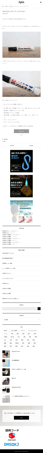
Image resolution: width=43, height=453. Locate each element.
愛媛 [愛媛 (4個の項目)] (5, 343)
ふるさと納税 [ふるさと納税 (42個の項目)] (14, 330)
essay (21, 417)
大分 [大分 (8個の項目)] (19, 336)
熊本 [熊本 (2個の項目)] (23, 343)
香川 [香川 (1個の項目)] (22, 346)
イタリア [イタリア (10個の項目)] (23, 330)
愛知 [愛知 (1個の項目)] (11, 343)
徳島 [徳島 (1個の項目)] (34, 340)
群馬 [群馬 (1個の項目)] (35, 343)
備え (5, 141)
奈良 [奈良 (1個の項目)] (30, 336)
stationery (6, 139)
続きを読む (21, 131)
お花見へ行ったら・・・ (8, 273)
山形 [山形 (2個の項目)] (11, 340)
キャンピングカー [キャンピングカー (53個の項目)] (32, 330)
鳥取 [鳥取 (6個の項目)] (34, 346)
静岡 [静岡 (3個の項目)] (16, 346)
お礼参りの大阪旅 (6, 234)
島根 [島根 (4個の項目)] (22, 340)
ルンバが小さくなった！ (8, 278)
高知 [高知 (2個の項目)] (28, 346)
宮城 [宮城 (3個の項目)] (36, 336)
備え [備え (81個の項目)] (29, 333)
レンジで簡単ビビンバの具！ (9, 268)
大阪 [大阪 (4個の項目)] (24, 336)
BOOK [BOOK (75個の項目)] (5, 330)
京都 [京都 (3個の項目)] (17, 333)
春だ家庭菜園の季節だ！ (8, 258)
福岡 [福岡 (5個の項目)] (29, 343)
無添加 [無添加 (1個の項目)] (17, 343)
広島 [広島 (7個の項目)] (28, 340)
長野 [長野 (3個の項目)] (11, 346)
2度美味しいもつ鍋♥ (7, 263)
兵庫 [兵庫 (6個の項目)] (35, 333)
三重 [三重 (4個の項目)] (12, 333)
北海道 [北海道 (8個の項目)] (5, 336)
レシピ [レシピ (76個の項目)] (5, 333)
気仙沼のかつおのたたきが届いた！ (10, 298)
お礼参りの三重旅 (6, 238)
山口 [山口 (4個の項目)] (5, 340)
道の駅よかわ (5, 231)
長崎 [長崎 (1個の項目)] (5, 346)
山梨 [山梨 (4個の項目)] (16, 340)
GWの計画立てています (8, 253)
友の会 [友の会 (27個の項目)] (12, 336)
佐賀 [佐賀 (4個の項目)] (23, 333)
